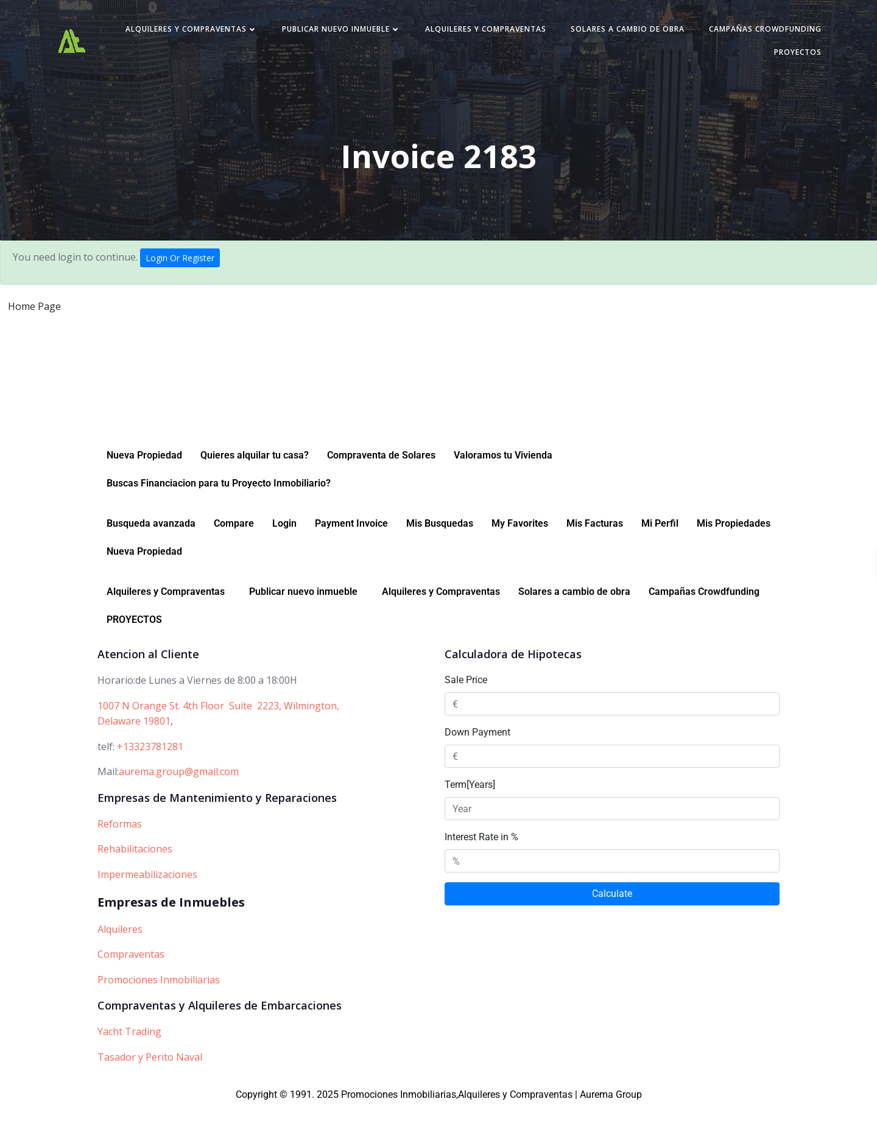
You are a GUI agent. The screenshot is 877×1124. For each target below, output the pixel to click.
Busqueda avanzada (151, 540)
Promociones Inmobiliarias (158, 996)
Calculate (612, 910)
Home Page (34, 311)
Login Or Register (180, 263)
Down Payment (477, 748)
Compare (234, 540)
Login (284, 540)
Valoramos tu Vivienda (503, 471)
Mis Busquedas (439, 540)
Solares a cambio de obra (755, 32)
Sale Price (466, 696)
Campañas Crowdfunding (684, 56)
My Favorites (519, 540)
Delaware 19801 (134, 737)
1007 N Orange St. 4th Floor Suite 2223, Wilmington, (218, 722)
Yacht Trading (129, 1048)
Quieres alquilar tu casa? (254, 471)
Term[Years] (470, 801)
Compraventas (130, 970)
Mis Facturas (594, 540)
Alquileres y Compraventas (319, 32)
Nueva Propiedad (144, 471)
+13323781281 (150, 763)
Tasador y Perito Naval (149, 1073)
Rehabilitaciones (134, 865)
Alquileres (120, 945)
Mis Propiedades (733, 540)
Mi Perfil (659, 540)
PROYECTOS (788, 56)
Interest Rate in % (481, 853)
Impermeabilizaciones (147, 890)
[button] (168, 608)
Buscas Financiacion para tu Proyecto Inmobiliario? (219, 499)
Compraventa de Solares (381, 471)
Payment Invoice (351, 540)
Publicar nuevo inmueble (469, 32)
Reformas (119, 840)
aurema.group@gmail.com (179, 788)
